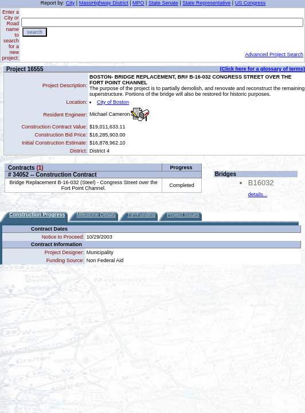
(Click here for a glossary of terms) (262, 69)
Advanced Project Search (274, 54)
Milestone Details (96, 214)
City (70, 3)
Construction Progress (37, 214)
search (34, 32)
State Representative (206, 3)
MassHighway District (103, 3)
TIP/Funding (141, 214)
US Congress (250, 3)
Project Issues (183, 214)
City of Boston (113, 102)
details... (258, 194)
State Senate (163, 3)
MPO (138, 3)
